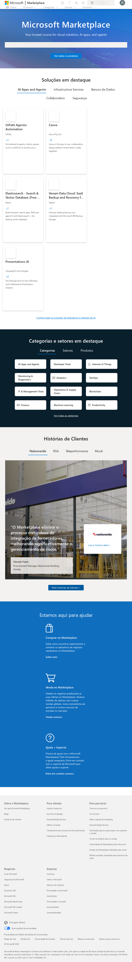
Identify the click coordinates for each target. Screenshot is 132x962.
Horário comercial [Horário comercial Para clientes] (54, 808)
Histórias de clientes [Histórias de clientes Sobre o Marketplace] (12, 819)
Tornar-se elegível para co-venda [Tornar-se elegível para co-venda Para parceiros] (103, 838)
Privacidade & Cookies (45, 939)
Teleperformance (77, 451)
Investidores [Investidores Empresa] (52, 896)
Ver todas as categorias (66, 415)
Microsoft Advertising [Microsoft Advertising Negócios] (13, 901)
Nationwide (38, 451)
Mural (99, 451)
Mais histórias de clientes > (66, 587)
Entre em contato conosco (60, 773)
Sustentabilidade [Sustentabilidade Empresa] (54, 912)
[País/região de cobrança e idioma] (101, 3)
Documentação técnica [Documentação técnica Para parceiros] (98, 825)
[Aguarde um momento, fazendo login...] (122, 3)
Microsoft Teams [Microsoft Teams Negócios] (11, 912)
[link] (23, 141)
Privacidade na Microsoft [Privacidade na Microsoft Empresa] (57, 890)
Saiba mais (51, 657)
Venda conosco (54, 717)
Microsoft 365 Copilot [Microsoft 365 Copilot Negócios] (13, 907)
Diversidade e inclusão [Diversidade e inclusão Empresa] (56, 901)
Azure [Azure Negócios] (6, 885)
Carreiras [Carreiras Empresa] (50, 874)
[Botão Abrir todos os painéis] (11, 7)
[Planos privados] (83, 3)
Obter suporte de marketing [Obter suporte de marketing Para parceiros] (101, 819)
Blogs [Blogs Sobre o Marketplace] (6, 814)
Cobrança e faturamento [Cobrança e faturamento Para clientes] (57, 836)
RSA (56, 451)
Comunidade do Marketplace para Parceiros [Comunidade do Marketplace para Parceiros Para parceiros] (107, 844)
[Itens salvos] (76, 3)
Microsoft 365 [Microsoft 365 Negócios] (10, 896)
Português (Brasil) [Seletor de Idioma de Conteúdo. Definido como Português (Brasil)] (17, 922)
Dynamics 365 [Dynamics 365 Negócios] (10, 890)
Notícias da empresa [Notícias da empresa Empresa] (55, 885)
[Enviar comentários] (62, 3)
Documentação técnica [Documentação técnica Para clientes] (56, 819)
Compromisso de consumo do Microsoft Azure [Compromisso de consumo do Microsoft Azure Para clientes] (66, 830)
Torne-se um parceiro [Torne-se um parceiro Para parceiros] (98, 808)
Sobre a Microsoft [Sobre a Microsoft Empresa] (54, 879)
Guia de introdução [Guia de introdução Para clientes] (55, 814)
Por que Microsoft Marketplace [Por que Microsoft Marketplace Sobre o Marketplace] (17, 808)
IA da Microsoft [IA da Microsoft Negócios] (10, 874)
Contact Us (25, 939)
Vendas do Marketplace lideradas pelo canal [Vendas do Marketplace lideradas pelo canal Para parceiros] (107, 849)
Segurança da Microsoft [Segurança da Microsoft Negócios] (14, 879)
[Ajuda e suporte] (69, 3)
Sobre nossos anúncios (109, 939)
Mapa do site (10, 939)
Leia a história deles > (99, 545)
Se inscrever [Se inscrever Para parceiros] (94, 814)
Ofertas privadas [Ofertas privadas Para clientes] (53, 825)
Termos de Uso (66, 939)
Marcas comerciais (86, 939)
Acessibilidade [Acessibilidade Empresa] (53, 907)
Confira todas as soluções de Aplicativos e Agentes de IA (66, 317)
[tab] (31, 89)
